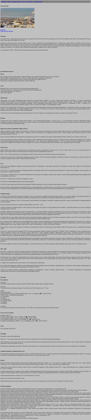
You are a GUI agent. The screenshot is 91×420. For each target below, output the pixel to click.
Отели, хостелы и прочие (6, 31)
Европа (9, 1)
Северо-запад (29, 1)
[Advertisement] (35, 61)
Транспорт (3, 29)
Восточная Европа (16, 1)
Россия (23, 1)
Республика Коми (38, 1)
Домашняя (3, 1)
